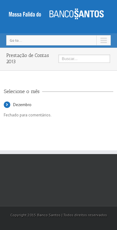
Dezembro (22, 104)
